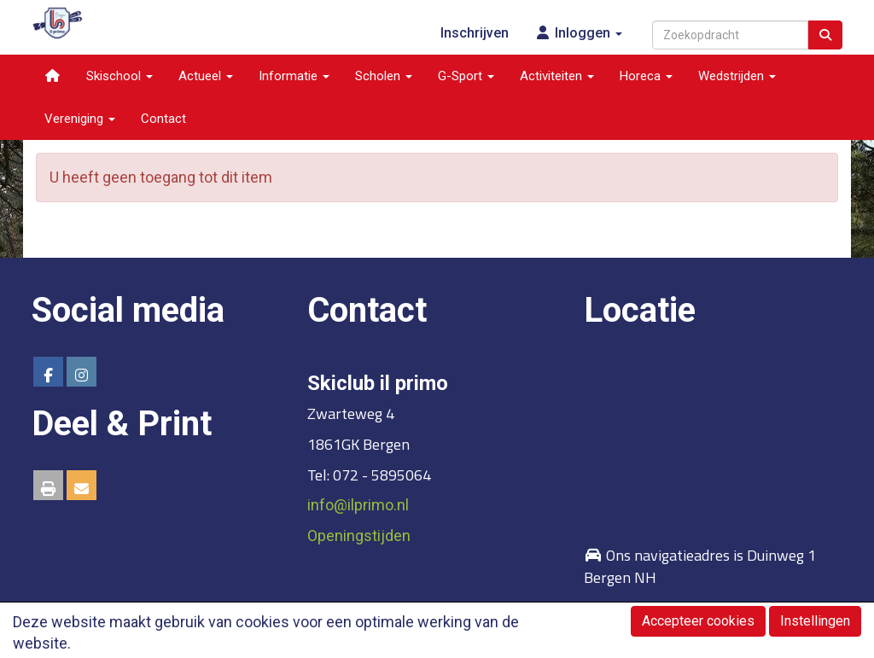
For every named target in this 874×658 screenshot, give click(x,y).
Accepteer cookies (698, 621)
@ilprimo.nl (358, 505)
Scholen (383, 76)
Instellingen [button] (815, 621)
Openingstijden (359, 535)
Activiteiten (557, 76)
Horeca (646, 76)
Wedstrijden (737, 76)
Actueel (205, 76)
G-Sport (466, 76)
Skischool (119, 76)
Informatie (294, 76)
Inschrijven (474, 33)
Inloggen (578, 33)
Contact (163, 118)
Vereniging (79, 118)
